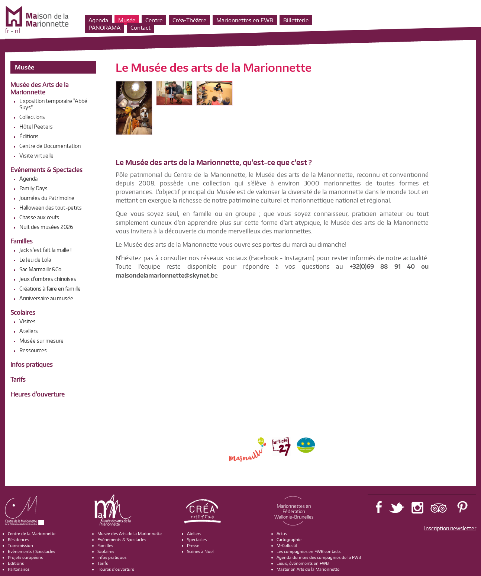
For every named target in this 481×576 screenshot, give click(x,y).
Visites (27, 321)
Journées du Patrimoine (46, 198)
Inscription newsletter (450, 528)
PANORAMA (104, 27)
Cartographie (289, 539)
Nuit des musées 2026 (46, 227)
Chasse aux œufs (39, 217)
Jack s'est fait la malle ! (45, 250)
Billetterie (296, 20)
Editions (16, 563)
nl (17, 31)
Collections (32, 117)
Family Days (33, 188)
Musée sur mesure (41, 340)
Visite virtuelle (36, 155)
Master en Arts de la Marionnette (308, 569)
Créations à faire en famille (50, 288)
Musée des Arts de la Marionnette (39, 88)
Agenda (98, 20)
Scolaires (22, 312)
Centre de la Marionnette (31, 533)
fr (7, 31)
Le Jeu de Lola (35, 259)
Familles (21, 241)
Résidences (18, 539)
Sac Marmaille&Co (40, 269)
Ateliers (28, 331)
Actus (282, 533)
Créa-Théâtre (189, 20)
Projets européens (25, 557)
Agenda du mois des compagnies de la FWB (319, 557)
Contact (140, 27)
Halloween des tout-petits (50, 207)
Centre (153, 20)
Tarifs (18, 379)
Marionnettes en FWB (244, 20)
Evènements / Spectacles (31, 551)
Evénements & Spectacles (46, 170)
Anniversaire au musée (46, 298)
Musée (126, 20)
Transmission (20, 545)
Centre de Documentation (50, 146)
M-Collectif (287, 545)
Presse (193, 545)
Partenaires (18, 569)
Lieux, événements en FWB (303, 563)
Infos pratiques (31, 364)
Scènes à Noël (200, 551)
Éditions (29, 136)
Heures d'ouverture (37, 394)
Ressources (33, 350)
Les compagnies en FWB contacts (308, 551)
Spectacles (197, 539)
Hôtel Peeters (36, 126)
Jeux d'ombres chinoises (47, 279)
